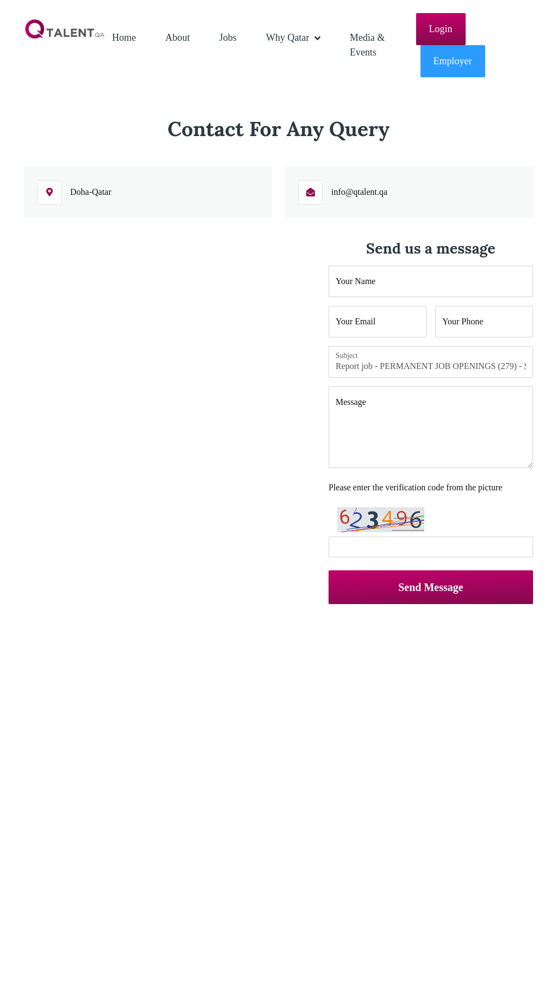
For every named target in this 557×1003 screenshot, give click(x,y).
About (177, 37)
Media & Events (367, 45)
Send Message (430, 587)
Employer (453, 61)
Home (124, 37)
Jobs (228, 37)
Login (441, 28)
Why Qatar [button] (289, 37)
